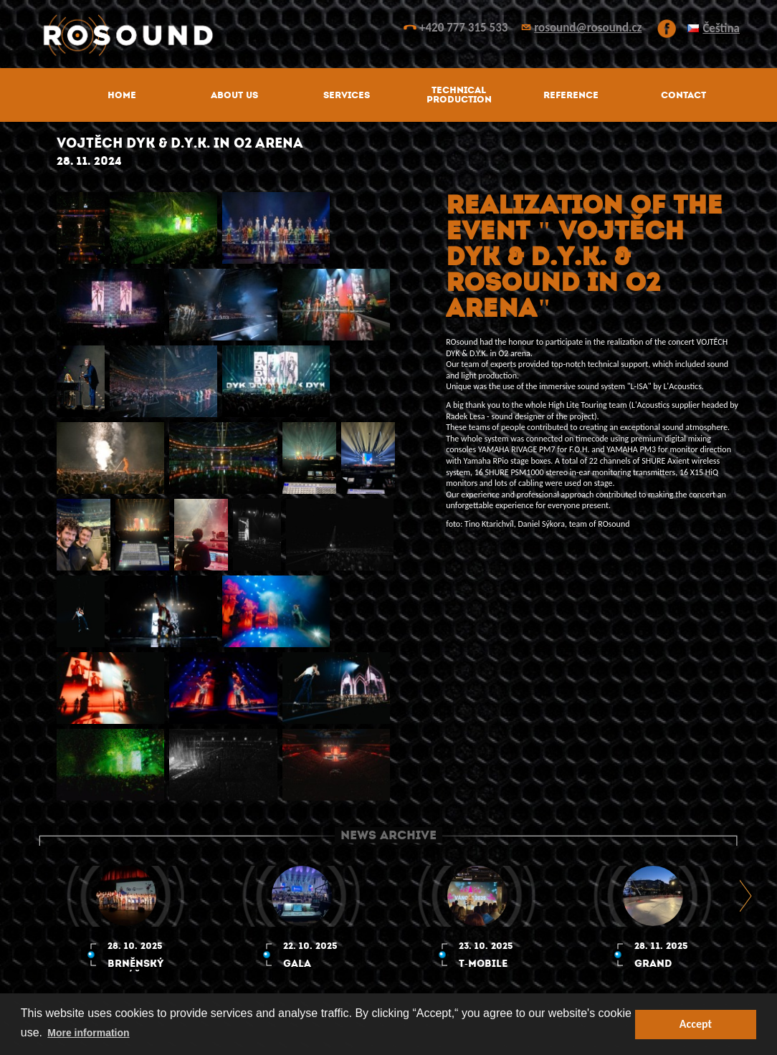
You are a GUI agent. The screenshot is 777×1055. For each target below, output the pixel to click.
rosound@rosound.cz (588, 27)
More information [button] (88, 1033)
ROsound (388, 35)
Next (746, 895)
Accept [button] (696, 1024)
